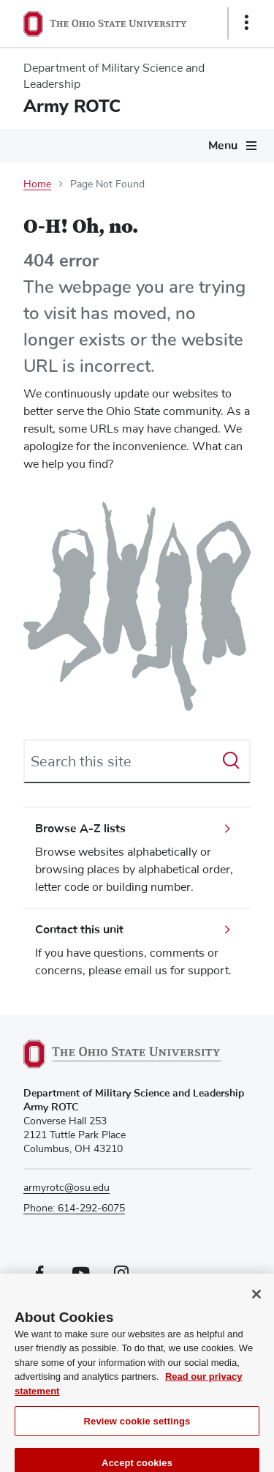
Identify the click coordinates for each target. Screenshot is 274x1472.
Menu (222, 146)
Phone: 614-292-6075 (74, 1208)
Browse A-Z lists (80, 829)
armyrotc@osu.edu (66, 1188)
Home (37, 184)
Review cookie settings (137, 1428)
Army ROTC (72, 106)
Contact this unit (79, 930)
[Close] (256, 1301)
